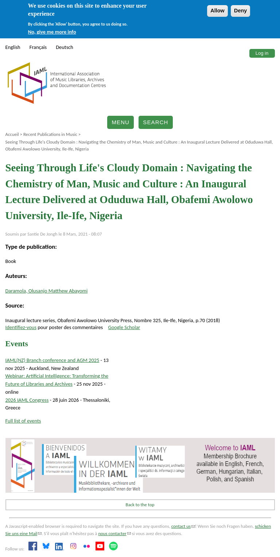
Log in (262, 53)
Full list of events (23, 420)
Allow (217, 11)
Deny (240, 11)
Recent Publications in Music (50, 134)
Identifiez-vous (21, 327)
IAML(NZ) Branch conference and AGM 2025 (52, 360)
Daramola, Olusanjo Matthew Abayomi (46, 290)
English (12, 47)
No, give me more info (52, 31)
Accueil (12, 134)
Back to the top (140, 504)
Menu (120, 122)
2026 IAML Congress (27, 400)
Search (155, 122)
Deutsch (64, 47)
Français (38, 47)
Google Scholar (124, 327)
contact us (183, 526)
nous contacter (114, 533)
